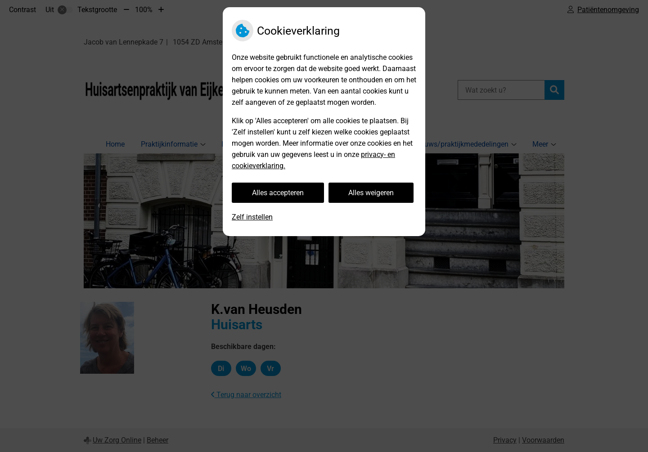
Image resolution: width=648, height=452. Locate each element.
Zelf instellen (252, 217)
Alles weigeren (371, 192)
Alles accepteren (278, 192)
